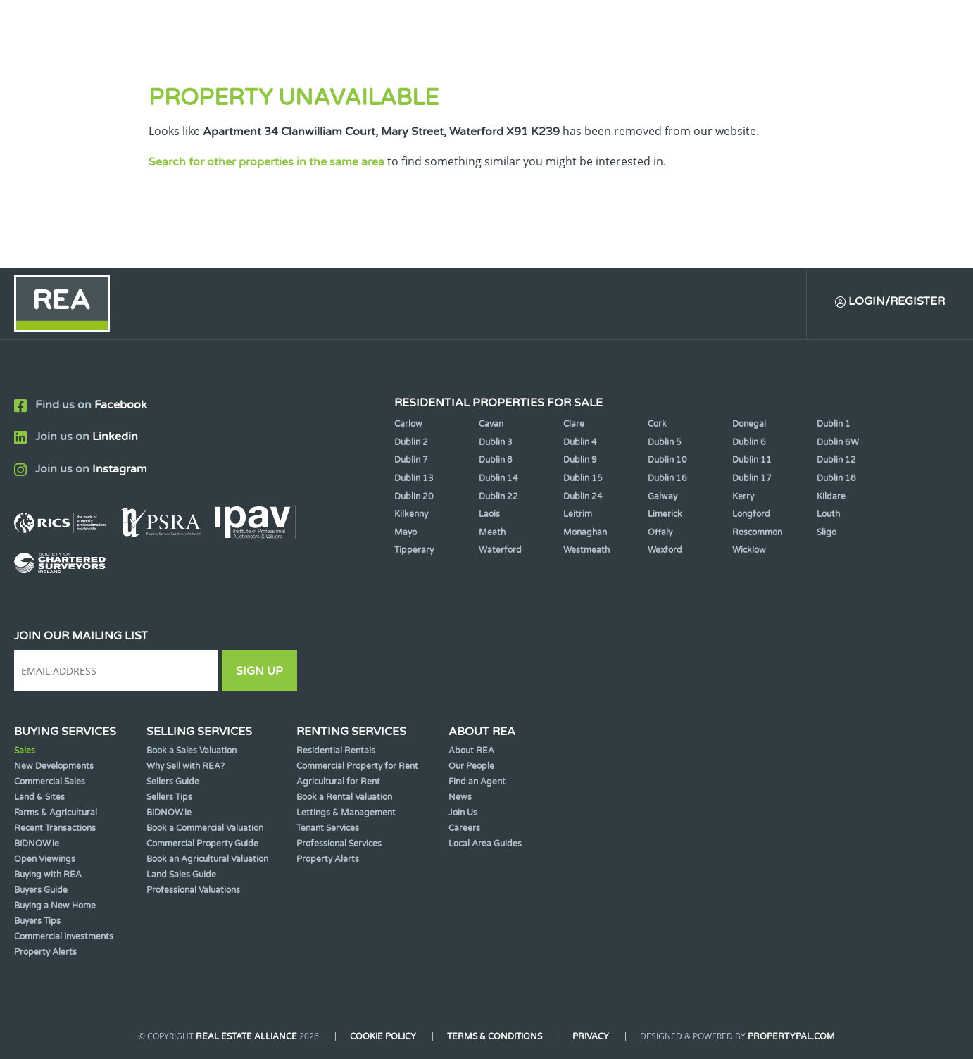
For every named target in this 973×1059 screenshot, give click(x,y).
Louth (828, 514)
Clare (573, 424)
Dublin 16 (667, 478)
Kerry (743, 496)
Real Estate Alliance (246, 1036)
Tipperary (414, 550)
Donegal (749, 424)
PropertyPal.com (792, 1036)
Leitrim (577, 514)
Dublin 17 (752, 478)
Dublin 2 (411, 442)
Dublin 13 (414, 478)
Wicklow (749, 550)
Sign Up (259, 671)
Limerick (665, 514)
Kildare (831, 496)
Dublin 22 (498, 496)
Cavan (491, 424)
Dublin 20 (414, 496)
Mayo (405, 532)
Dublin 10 (667, 460)
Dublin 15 (583, 478)
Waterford (500, 550)
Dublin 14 (498, 478)
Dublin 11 (752, 460)
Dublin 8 (496, 460)
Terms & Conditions (494, 1036)
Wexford (665, 550)
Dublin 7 (411, 460)
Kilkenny (411, 514)
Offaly (660, 532)
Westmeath (586, 550)
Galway (662, 496)
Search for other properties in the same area (266, 162)
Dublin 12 (836, 460)
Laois (489, 514)
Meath (492, 532)
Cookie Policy (383, 1036)
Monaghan (585, 532)
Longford (751, 514)
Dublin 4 (580, 442)
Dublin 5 (665, 442)
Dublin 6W (838, 442)
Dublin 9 (580, 460)
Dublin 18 (836, 478)
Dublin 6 (749, 442)
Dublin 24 (583, 496)
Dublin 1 (833, 424)
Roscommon (757, 532)
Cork (657, 424)
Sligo (826, 532)
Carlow (408, 424)
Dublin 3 (496, 442)
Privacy (591, 1036)
